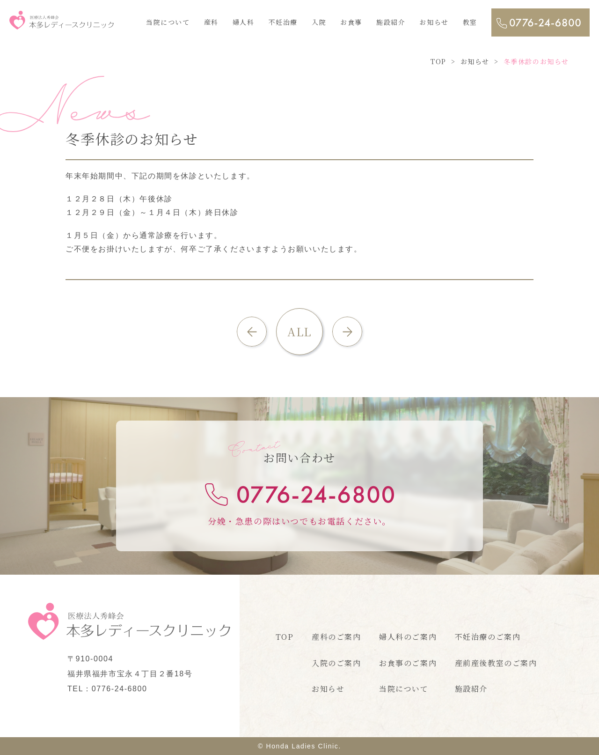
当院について (168, 22)
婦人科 (244, 22)
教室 (470, 22)
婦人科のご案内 (408, 636)
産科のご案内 (336, 636)
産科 (211, 22)
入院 (319, 22)
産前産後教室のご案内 (496, 663)
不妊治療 (283, 22)
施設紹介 (390, 22)
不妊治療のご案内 (488, 636)
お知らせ (433, 22)
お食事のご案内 (408, 663)
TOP (285, 636)
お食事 (351, 22)
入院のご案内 (336, 663)
